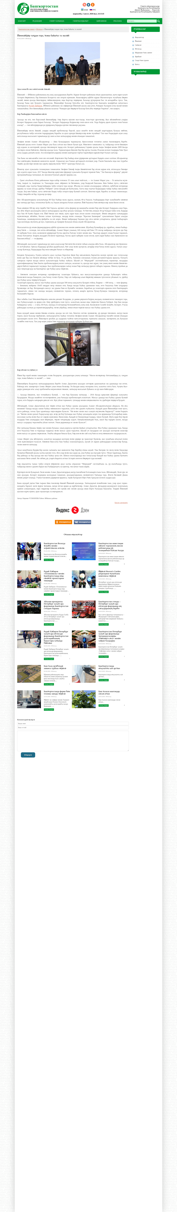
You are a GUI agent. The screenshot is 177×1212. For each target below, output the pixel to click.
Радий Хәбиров (35, 106)
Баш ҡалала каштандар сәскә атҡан (109, 692)
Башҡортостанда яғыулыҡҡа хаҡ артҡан (109, 667)
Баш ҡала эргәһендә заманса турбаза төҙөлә (55, 667)
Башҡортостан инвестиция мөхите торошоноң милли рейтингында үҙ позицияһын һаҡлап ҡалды (111, 546)
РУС (93, 10)
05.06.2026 (47, 551)
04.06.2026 (102, 579)
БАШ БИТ (22, 21)
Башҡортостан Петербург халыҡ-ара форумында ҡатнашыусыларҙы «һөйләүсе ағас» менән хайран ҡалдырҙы (110, 636)
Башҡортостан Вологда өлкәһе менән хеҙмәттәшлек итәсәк (54, 545)
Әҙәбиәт (138, 57)
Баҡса (137, 64)
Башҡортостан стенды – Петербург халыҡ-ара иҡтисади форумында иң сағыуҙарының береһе (110, 605)
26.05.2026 (102, 671)
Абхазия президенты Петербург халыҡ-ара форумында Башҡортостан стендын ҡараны (56, 605)
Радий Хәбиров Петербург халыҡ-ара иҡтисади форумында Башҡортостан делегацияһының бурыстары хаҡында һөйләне (56, 637)
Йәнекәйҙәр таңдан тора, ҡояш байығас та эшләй (43, 35)
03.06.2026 (102, 643)
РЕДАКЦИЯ (37, 21)
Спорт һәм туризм (142, 60)
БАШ (84, 10)
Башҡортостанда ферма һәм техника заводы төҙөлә (57, 692)
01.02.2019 (20, 38)
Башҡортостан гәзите (27, 29)
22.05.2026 (47, 696)
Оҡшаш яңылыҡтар (73, 534)
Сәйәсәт (138, 45)
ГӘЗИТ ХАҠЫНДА (57, 21)
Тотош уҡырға (48, 560)
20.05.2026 (102, 696)
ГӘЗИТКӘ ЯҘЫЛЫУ (81, 21)
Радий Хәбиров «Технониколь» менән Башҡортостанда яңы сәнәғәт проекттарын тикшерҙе (54, 576)
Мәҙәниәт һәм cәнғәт (143, 53)
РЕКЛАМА (117, 21)
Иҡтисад (39, 29)
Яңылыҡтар (139, 37)
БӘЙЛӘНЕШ (101, 21)
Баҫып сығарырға (121, 503)
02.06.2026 (47, 671)
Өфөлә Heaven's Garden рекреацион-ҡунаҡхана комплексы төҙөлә (110, 573)
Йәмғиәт (138, 41)
